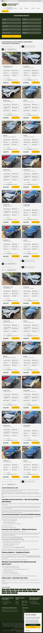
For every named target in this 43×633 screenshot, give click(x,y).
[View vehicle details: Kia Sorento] (31, 58)
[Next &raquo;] (34, 47)
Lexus (4, 591)
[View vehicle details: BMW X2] (11, 127)
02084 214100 (6, 601)
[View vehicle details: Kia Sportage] (31, 196)
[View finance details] (11, 80)
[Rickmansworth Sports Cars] (6, 1)
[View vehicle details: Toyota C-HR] (11, 92)
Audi (3, 589)
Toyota (8, 593)
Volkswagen (14, 593)
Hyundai (33, 589)
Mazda (13, 591)
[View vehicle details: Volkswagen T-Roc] (11, 58)
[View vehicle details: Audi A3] (31, 92)
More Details (15, 82)
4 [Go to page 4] (29, 46)
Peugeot (25, 591)
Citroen (12, 589)
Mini (20, 591)
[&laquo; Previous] (21, 47)
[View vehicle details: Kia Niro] (31, 127)
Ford (24, 589)
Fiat (21, 589)
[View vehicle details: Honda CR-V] (11, 231)
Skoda (35, 591)
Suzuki (4, 593)
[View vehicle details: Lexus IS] (31, 231)
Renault (30, 591)
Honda (29, 589)
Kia (38, 589)
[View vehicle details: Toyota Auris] (31, 161)
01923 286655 (34, 601)
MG (17, 591)
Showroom (24, 611)
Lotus (8, 591)
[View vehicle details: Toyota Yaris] (11, 161)
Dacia (17, 589)
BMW (8, 589)
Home (23, 609)
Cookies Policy (36, 622)
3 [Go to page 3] (27, 46)
